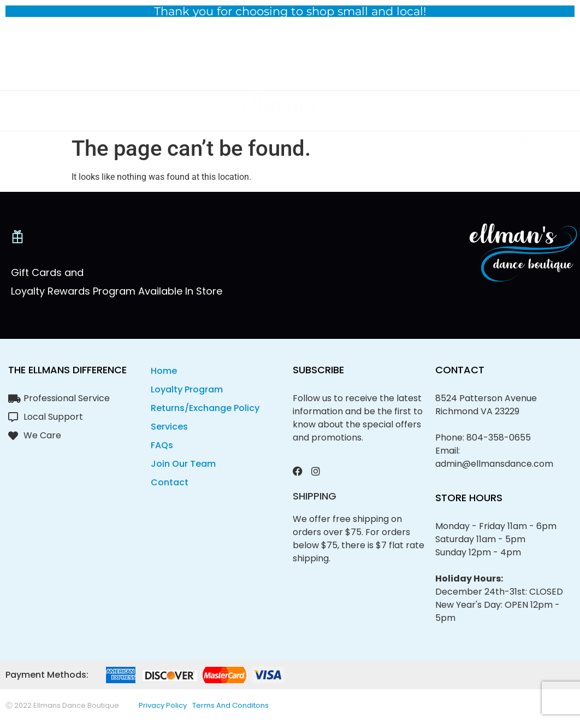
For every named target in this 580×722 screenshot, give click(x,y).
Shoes (128, 114)
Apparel (74, 114)
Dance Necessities (204, 114)
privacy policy (163, 705)
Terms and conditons (230, 705)
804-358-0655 (498, 437)
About (440, 114)
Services (385, 114)
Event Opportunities (305, 114)
